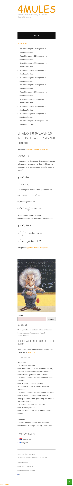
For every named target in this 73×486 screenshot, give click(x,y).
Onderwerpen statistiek (26, 470)
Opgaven (22, 43)
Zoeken (20, 315)
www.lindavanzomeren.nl (38, 457)
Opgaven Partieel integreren (37, 149)
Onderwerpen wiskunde (26, 466)
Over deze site (22, 463)
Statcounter (4, 484)
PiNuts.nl (31, 352)
